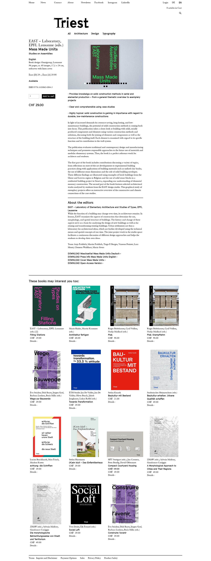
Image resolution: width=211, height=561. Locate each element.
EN (180, 2)
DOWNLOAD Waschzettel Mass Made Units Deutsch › (94, 253)
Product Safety (111, 558)
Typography (109, 33)
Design (95, 33)
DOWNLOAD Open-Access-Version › (85, 263)
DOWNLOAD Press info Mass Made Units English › (92, 257)
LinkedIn (125, 3)
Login (165, 3)
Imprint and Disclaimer (46, 558)
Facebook (98, 3)
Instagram (112, 3)
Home (31, 3)
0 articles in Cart (174, 8)
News (43, 3)
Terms (31, 558)
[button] (86, 64)
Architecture (81, 33)
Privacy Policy (94, 558)
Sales (82, 558)
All (69, 33)
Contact (57, 3)
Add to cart (48, 96)
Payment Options (69, 558)
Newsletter (86, 3)
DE (173, 3)
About (70, 3)
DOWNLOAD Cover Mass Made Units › (86, 260)
